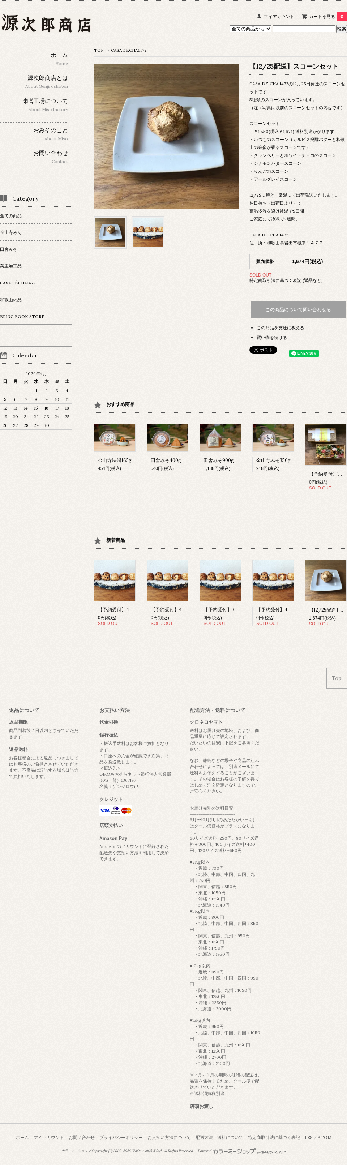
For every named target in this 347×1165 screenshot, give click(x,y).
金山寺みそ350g (273, 460)
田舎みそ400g (166, 460)
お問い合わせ (82, 1137)
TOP (99, 50)
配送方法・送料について (219, 1137)
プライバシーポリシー (121, 1137)
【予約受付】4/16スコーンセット (187, 610)
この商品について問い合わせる (298, 309)
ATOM (324, 1137)
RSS (309, 1137)
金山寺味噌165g (115, 460)
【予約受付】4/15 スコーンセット (134, 610)
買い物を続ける (272, 337)
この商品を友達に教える (280, 327)
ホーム (22, 1137)
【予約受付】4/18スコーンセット (292, 610)
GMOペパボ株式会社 (146, 1151)
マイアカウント (279, 16)
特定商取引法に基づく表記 (274, 1137)
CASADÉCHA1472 (129, 50)
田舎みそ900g (219, 460)
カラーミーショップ (76, 1151)
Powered (242, 1151)
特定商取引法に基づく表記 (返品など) (286, 280)
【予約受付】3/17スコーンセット (239, 610)
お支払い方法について (169, 1137)
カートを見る (328, 16)
